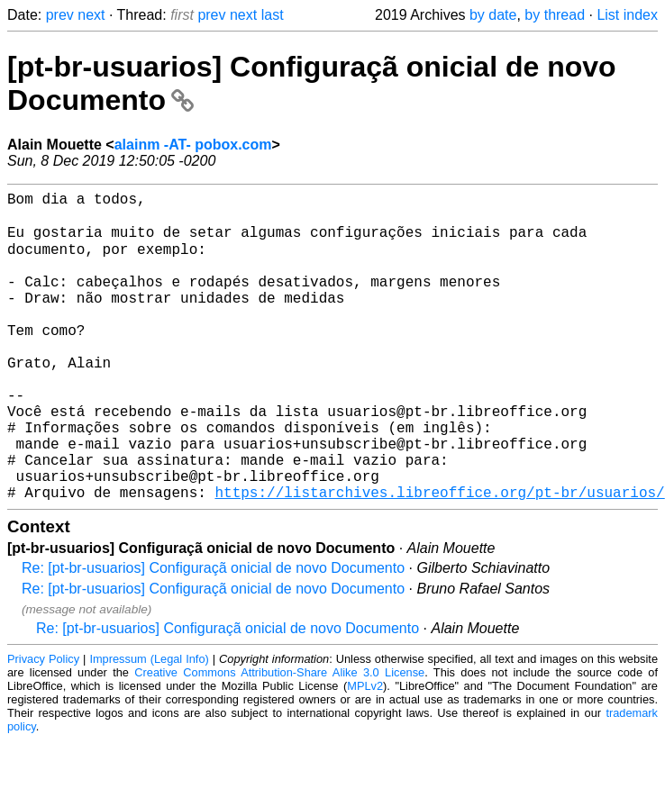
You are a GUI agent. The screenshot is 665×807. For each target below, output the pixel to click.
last (272, 15)
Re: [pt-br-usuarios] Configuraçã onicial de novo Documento (213, 634)
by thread (554, 15)
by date (492, 15)
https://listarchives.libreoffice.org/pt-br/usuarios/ (439, 558)
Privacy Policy (43, 725)
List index (627, 15)
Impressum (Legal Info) (148, 725)
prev (60, 15)
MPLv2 (365, 752)
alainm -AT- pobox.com (193, 144)
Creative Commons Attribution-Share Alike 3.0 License (279, 739)
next (91, 15)
